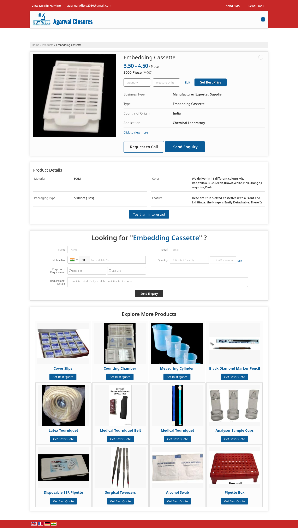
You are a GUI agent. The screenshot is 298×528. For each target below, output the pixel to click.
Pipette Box (234, 492)
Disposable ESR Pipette (63, 492)
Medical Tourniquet (177, 430)
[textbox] (166, 82)
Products (47, 45)
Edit (187, 82)
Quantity (163, 260)
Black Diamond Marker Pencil (234, 368)
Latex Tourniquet (63, 430)
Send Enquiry (185, 146)
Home (35, 45)
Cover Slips (62, 368)
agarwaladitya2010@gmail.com (89, 5)
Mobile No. (59, 260)
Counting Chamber (120, 368)
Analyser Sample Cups (235, 430)
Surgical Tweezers (120, 492)
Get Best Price (210, 82)
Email (164, 249)
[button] (46, 6)
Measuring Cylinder (177, 368)
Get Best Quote (63, 377)
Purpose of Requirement (57, 271)
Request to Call (144, 146)
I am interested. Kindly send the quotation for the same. (157, 282)
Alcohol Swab (177, 492)
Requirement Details (57, 282)
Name (61, 249)
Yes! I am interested (149, 214)
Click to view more (136, 132)
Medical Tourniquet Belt (120, 430)
